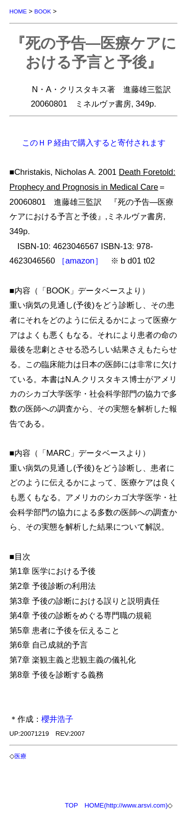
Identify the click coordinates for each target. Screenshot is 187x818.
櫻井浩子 (57, 718)
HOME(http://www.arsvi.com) (126, 805)
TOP (71, 805)
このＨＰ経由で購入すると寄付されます (94, 142)
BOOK (42, 11)
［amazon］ (80, 260)
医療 (20, 756)
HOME (18, 11)
